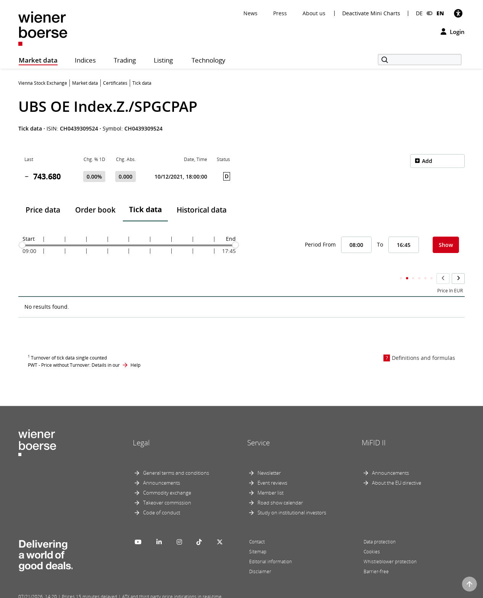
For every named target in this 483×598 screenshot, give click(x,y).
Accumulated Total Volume (430, 275)
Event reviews (272, 467)
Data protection (380, 527)
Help (135, 350)
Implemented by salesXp (130, 591)
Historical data (202, 210)
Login (453, 31)
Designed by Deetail (176, 591)
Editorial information (270, 546)
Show (446, 244)
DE (419, 13)
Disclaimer (260, 556)
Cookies (372, 537)
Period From (320, 244)
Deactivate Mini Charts (371, 13)
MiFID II (374, 427)
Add (427, 160)
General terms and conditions (176, 458)
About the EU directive (396, 467)
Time (29, 275)
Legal (141, 427)
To (380, 244)
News (250, 13)
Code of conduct (161, 497)
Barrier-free (376, 556)
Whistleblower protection (390, 546)
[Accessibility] (458, 13)
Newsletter (269, 458)
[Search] (420, 59)
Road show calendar (280, 487)
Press (280, 13)
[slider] (22, 245)
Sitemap (257, 537)
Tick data (145, 209)
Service (258, 427)
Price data (43, 210)
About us (314, 13)
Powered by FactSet (86, 591)
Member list (270, 477)
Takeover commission (167, 487)
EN (440, 13)
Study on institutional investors (292, 497)
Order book (95, 210)
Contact (257, 527)
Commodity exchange (167, 477)
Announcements (161, 467)
